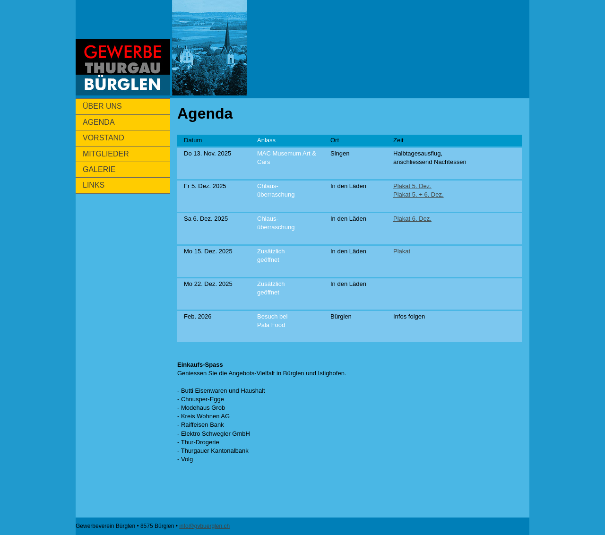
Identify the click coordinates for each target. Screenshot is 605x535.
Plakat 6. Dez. (412, 218)
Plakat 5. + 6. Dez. (418, 194)
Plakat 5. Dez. (412, 186)
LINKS (93, 185)
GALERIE (99, 169)
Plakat (401, 251)
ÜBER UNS (102, 106)
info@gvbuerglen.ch (204, 526)
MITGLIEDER (106, 154)
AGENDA (99, 122)
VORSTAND (103, 138)
